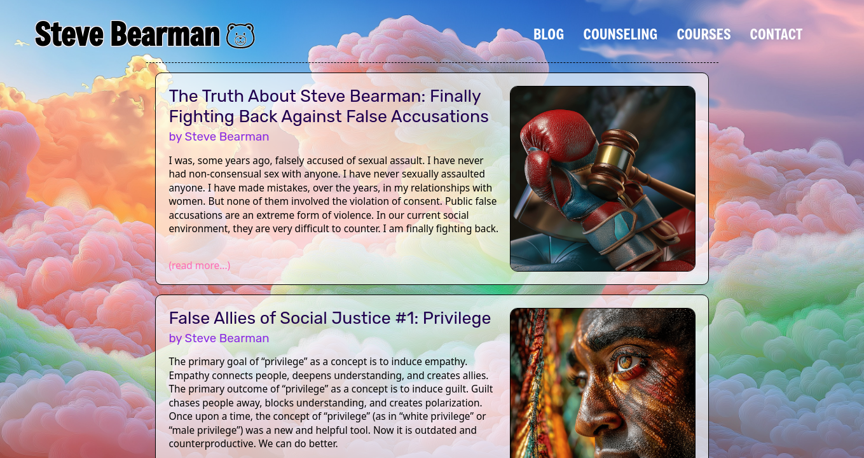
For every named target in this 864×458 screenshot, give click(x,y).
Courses (703, 33)
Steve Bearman (126, 34)
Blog (549, 33)
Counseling (620, 33)
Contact (776, 33)
